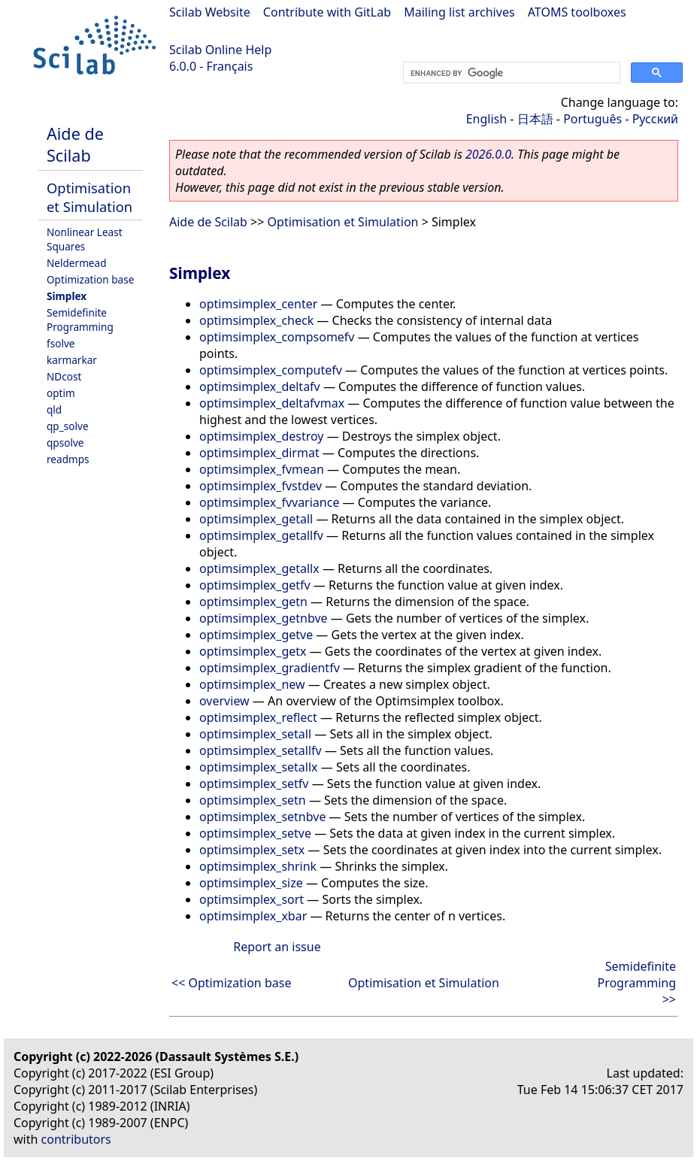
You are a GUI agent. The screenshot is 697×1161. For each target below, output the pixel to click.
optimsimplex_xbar (253, 916)
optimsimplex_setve (255, 833)
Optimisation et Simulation (89, 197)
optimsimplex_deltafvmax (271, 403)
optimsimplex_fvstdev (260, 485)
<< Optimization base (231, 983)
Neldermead (77, 263)
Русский (655, 119)
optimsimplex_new (252, 684)
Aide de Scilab (75, 144)
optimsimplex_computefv (270, 370)
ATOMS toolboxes (577, 12)
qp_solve (68, 426)
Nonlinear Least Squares (85, 239)
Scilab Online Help (220, 49)
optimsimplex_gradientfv (269, 667)
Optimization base (90, 279)
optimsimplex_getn (253, 601)
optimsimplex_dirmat (259, 452)
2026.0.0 (488, 154)
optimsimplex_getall (256, 519)
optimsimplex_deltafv (259, 386)
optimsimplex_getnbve (263, 618)
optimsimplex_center (258, 304)
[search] (510, 73)
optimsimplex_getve (256, 634)
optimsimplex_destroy (261, 436)
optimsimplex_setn (252, 800)
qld (54, 409)
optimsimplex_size (251, 883)
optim (61, 393)
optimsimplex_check (256, 320)
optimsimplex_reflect (258, 717)
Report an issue (276, 946)
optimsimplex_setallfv (260, 750)
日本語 (535, 119)
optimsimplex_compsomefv (277, 337)
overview (224, 701)
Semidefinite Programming (80, 319)
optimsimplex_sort (251, 899)
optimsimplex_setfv (253, 783)
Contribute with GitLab (327, 12)
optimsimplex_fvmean (261, 469)
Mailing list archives (459, 12)
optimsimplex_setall (255, 734)
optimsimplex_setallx (258, 767)
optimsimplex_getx (252, 651)
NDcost (64, 376)
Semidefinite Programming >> (636, 983)
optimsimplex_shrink (258, 866)
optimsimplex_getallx (259, 568)
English (486, 119)
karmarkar (72, 360)
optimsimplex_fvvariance (269, 502)
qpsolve (65, 442)
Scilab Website (209, 12)
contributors (76, 1139)
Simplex (66, 296)
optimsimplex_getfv (255, 585)
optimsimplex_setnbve (262, 816)
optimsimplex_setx (252, 849)
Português (592, 119)
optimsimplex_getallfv (261, 535)
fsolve (61, 343)
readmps (68, 459)
